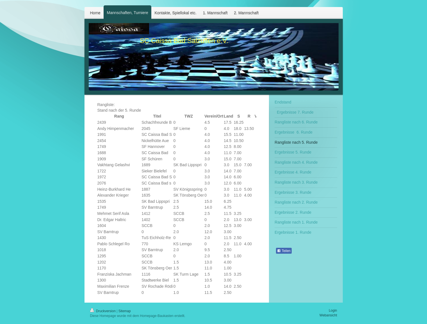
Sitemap (124, 311)
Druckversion (103, 311)
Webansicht (328, 315)
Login (333, 310)
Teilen (283, 251)
